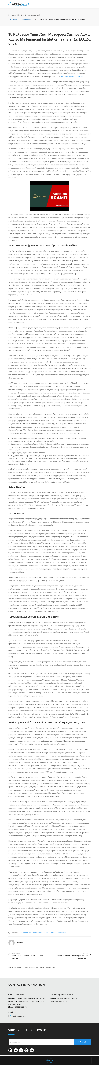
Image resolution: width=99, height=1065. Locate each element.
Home (13, 20)
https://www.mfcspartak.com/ (72, 76)
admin (13, 15)
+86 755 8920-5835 (21, 1007)
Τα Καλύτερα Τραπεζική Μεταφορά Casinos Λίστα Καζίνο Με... (61, 20)
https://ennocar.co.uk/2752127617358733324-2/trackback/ (45, 933)
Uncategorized (34, 15)
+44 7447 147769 (61, 1001)
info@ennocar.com (19, 1016)
